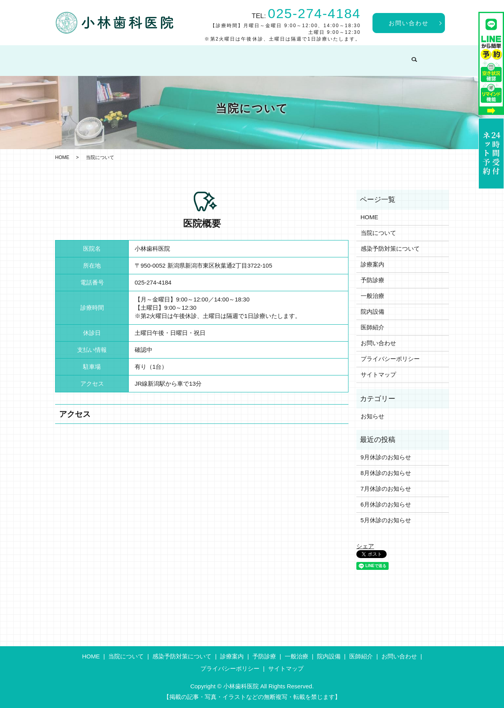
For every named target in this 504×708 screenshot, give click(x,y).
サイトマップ (378, 374)
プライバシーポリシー (390, 358)
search (435, 57)
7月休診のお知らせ (386, 488)
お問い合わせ (409, 23)
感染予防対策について (187, 56)
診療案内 (246, 56)
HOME (78, 56)
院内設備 (368, 56)
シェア (365, 546)
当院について (122, 56)
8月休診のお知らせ (386, 473)
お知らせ (372, 416)
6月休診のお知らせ (386, 504)
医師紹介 (408, 56)
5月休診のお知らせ (386, 520)
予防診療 (287, 56)
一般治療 (327, 56)
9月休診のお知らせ (386, 457)
